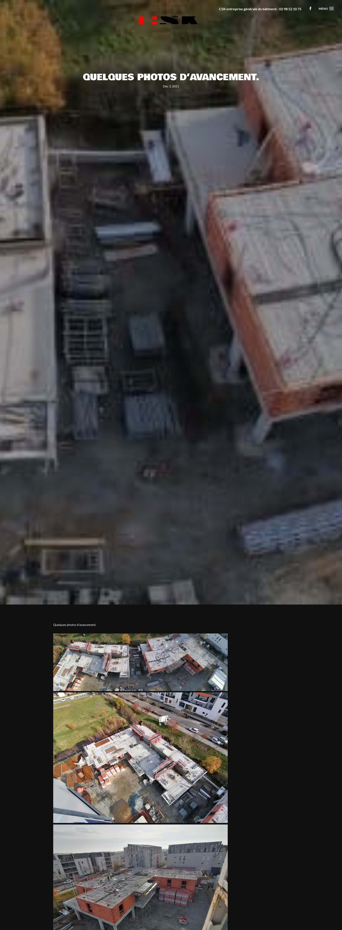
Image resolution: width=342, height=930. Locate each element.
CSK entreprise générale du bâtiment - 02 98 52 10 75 (260, 9)
